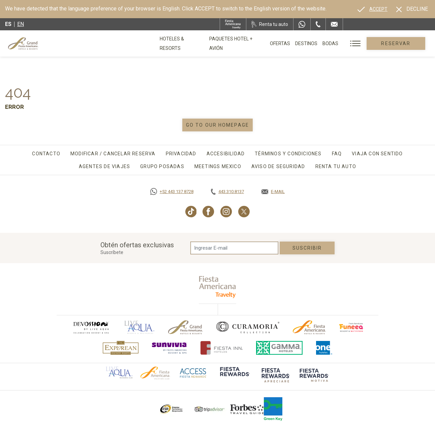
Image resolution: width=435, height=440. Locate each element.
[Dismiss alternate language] (412, 9)
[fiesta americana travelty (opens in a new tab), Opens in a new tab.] (217, 287)
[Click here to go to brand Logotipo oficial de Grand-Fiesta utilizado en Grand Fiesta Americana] (185, 327)
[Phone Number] (318, 24)
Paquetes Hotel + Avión (240, 46)
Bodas (334, 43)
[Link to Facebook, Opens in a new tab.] (208, 211)
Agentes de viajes (104, 166)
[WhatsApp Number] (301, 24)
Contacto (46, 153)
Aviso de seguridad (278, 166)
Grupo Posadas (162, 166)
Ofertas (284, 43)
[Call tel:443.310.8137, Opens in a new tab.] (227, 191)
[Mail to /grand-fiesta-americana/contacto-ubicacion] (334, 24)
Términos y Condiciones (288, 153)
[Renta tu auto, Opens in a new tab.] (269, 24)
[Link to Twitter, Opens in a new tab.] (244, 211)
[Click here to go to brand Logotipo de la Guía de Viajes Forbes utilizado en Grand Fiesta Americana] (247, 409)
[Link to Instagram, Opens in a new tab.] (226, 211)
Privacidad (181, 153)
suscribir (307, 248)
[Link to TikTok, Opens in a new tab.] (191, 211)
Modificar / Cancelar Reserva (113, 153)
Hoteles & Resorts (183, 43)
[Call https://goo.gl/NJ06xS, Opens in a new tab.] (171, 191)
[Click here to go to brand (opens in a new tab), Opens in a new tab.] (91, 327)
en (20, 24)
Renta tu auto (335, 166)
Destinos (310, 43)
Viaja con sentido (377, 153)
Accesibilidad (226, 153)
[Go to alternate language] (372, 9)
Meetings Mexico (217, 166)
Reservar (397, 43)
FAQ (337, 153)
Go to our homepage (217, 125)
